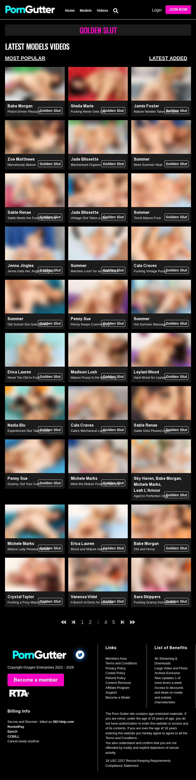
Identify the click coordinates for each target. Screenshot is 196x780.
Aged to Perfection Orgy (151, 496)
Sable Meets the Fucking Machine (32, 218)
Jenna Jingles (21, 265)
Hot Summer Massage (150, 324)
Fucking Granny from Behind (154, 602)
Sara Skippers (147, 596)
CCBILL (14, 736)
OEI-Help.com (63, 722)
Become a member (36, 680)
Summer (142, 159)
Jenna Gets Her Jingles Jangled (31, 271)
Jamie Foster (146, 106)
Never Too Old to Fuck (24, 377)
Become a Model (118, 697)
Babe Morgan (20, 106)
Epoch (13, 731)
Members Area (116, 658)
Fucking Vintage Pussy (150, 271)
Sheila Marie (82, 106)
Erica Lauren (19, 372)
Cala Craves (145, 265)
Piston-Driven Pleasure (24, 111)
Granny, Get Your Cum (24, 484)
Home (70, 10)
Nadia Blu (16, 425)
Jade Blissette (84, 159)
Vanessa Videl (84, 596)
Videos (102, 10)
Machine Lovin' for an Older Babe (95, 271)
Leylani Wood (146, 372)
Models (86, 10)
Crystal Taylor (21, 596)
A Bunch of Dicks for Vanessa (92, 602)
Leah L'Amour (147, 490)
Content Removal (118, 683)
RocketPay (16, 727)
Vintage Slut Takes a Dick (89, 218)
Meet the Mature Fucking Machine (95, 484)
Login (157, 10)
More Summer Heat (148, 165)
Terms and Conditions (121, 663)
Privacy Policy (116, 668)
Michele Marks (84, 478)
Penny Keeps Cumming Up (90, 324)
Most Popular (25, 58)
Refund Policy (116, 678)
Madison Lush (84, 372)
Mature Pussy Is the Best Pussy (94, 377)
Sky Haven (144, 478)
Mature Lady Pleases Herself (28, 549)
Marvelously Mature (22, 165)
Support (111, 692)
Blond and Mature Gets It (89, 549)
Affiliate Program (118, 688)
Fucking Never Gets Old (88, 111)
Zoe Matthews (21, 159)
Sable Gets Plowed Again (152, 431)
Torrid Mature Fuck (147, 218)
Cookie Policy (115, 673)
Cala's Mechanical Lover (88, 431)
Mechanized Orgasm (86, 165)
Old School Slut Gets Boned (28, 324)
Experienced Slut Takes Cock (29, 431)
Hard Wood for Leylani (150, 377)
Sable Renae (19, 212)
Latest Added (168, 58)
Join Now (178, 9)
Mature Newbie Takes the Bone (156, 111)
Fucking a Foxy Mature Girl (27, 602)
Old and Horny (144, 549)
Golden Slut (50, 110)
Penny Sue (81, 318)
